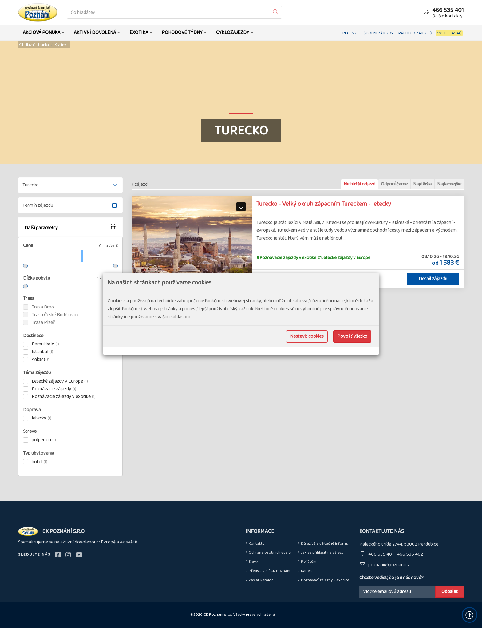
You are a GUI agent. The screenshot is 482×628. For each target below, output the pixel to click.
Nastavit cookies (307, 336)
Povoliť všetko (352, 336)
